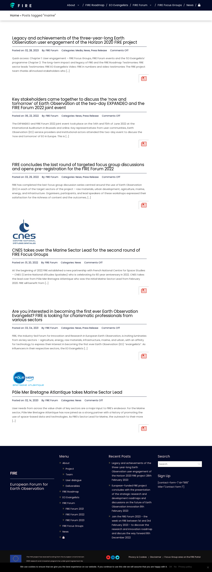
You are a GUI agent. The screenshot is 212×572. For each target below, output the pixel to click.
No (175, 566)
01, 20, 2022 (31, 262)
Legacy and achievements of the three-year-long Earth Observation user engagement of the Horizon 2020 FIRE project (74, 40)
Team (69, 474)
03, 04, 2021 (31, 328)
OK (170, 566)
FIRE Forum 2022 (75, 514)
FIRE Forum (140, 5)
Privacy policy (185, 566)
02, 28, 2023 (32, 50)
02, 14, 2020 (31, 400)
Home (14, 15)
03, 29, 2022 (32, 177)
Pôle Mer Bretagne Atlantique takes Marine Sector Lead (67, 392)
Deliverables (73, 486)
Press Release (99, 50)
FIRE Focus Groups (170, 5)
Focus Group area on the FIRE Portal (183, 557)
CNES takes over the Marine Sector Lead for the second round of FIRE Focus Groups (76, 252)
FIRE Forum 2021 (75, 508)
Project (70, 468)
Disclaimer (155, 557)
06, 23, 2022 (32, 115)
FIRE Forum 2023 (75, 520)
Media (79, 50)
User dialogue (73, 480)
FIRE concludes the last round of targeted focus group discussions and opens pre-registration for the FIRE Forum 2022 (78, 167)
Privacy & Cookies (138, 557)
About (71, 5)
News (189, 5)
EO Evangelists (118, 5)
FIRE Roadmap (94, 5)
